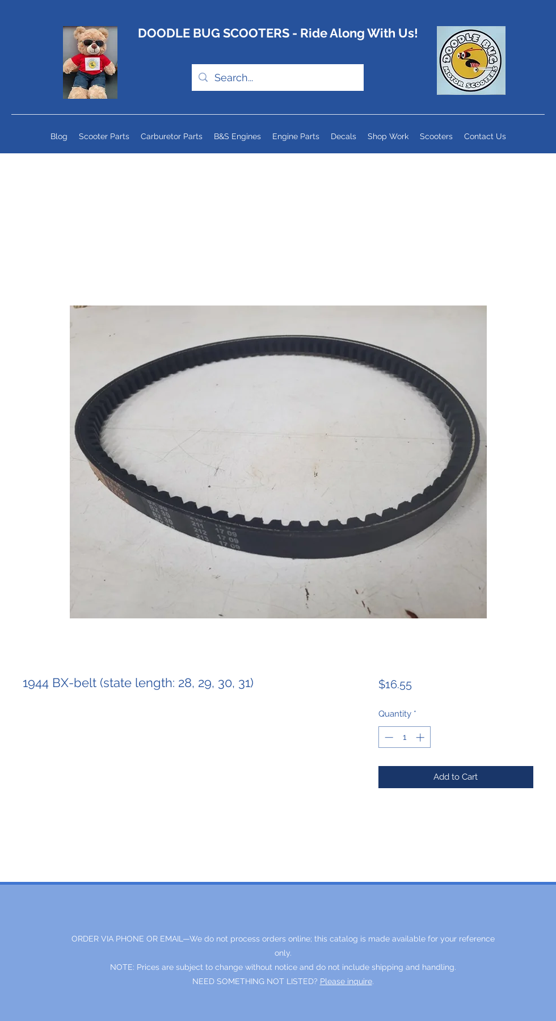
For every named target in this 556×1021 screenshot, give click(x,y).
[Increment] (421, 737)
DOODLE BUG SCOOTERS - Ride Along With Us (276, 33)
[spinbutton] (404, 737)
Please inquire (346, 981)
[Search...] (277, 77)
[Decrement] (387, 737)
